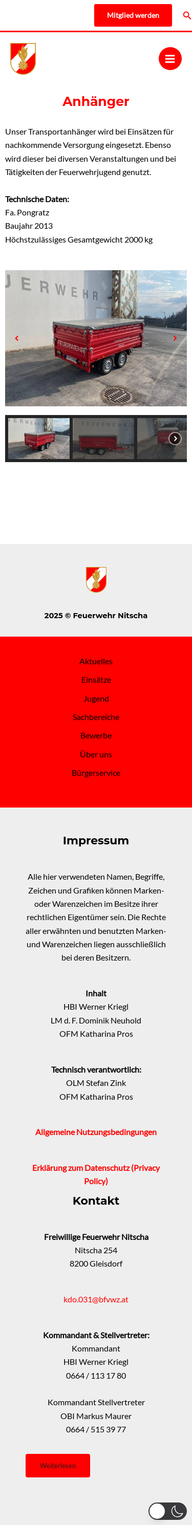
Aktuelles (96, 661)
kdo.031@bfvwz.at (96, 1299)
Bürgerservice (96, 772)
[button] (17, 338)
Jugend (96, 698)
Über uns (96, 754)
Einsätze (96, 679)
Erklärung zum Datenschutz (81, 1167)
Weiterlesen (58, 1466)
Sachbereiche (96, 717)
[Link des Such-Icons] (187, 15)
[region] (96, 362)
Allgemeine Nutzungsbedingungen (96, 1132)
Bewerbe (96, 735)
